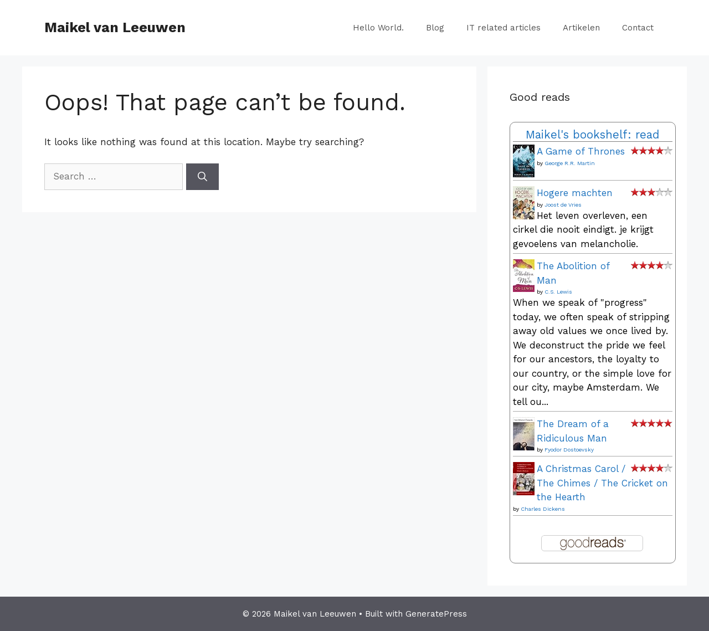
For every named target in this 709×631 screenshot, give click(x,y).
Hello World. (378, 28)
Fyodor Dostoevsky (569, 450)
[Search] (202, 176)
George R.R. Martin (569, 163)
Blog (435, 28)
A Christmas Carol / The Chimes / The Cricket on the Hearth (602, 482)
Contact (638, 28)
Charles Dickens (543, 509)
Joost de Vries (563, 205)
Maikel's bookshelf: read (593, 134)
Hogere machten (575, 192)
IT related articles (503, 28)
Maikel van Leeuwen (115, 27)
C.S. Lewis (558, 292)
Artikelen (581, 28)
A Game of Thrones (581, 151)
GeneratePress (436, 614)
